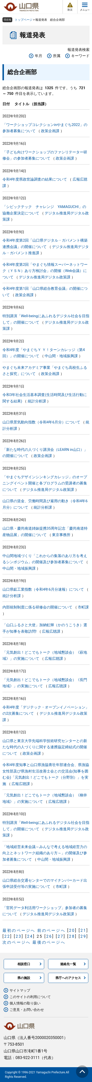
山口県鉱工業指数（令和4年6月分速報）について (43, 589)
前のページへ (51, 930)
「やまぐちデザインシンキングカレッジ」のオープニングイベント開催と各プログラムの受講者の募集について (44, 483)
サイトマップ (20, 990)
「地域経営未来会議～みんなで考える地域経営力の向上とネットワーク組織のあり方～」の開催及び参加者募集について (44, 853)
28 (72, 936)
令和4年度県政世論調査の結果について (34, 179)
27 (61, 936)
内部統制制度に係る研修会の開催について (37, 607)
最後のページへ (48, 942)
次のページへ (16, 942)
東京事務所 (61, 535)
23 (19, 936)
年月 (38, 56)
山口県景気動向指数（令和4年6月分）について (41, 422)
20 (72, 930)
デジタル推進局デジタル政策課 (44, 277)
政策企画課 (50, 131)
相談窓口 (23, 964)
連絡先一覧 (68, 964)
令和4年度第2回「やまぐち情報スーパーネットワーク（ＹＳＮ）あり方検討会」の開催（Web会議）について (45, 270)
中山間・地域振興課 (61, 356)
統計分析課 (37, 401)
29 (83, 936)
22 (7, 936)
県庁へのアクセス (68, 978)
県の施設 (23, 978)
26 (49, 936)
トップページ (23, 19)
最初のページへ (18, 930)
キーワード (80, 56)
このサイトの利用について (30, 997)
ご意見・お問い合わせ (27, 1010)
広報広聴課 (51, 631)
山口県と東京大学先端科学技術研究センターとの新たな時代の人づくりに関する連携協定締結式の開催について (44, 747)
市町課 (83, 607)
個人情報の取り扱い (25, 1003)
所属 (56, 56)
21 (83, 930)
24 (30, 936)
